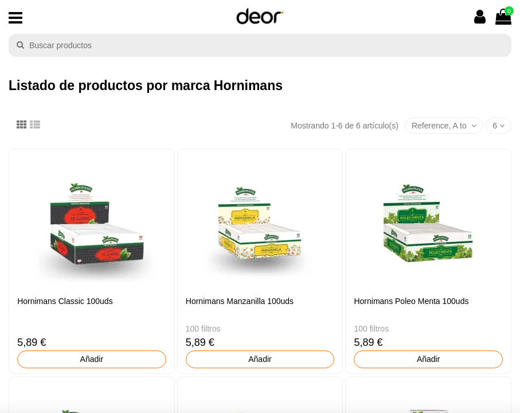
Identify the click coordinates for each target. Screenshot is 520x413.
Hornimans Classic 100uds (65, 301)
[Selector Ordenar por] (444, 126)
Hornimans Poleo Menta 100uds (411, 301)
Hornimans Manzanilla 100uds (240, 301)
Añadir (91, 359)
